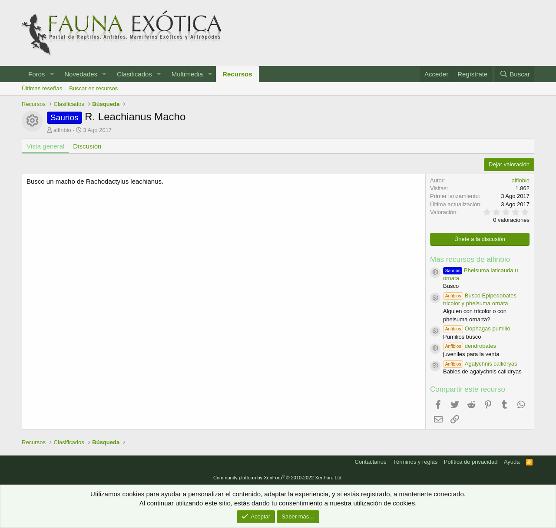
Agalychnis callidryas (480, 363)
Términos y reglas (415, 462)
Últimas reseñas (42, 88)
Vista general (45, 146)
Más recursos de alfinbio (470, 259)
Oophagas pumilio (476, 328)
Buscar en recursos (93, 88)
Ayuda (512, 462)
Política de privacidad (471, 462)
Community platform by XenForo (278, 477)
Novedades (80, 74)
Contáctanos (371, 462)
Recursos (237, 74)
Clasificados (134, 74)
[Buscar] (514, 74)
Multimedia (187, 74)
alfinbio (62, 130)
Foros (36, 74)
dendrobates (469, 346)
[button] (52, 74)
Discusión (87, 146)
